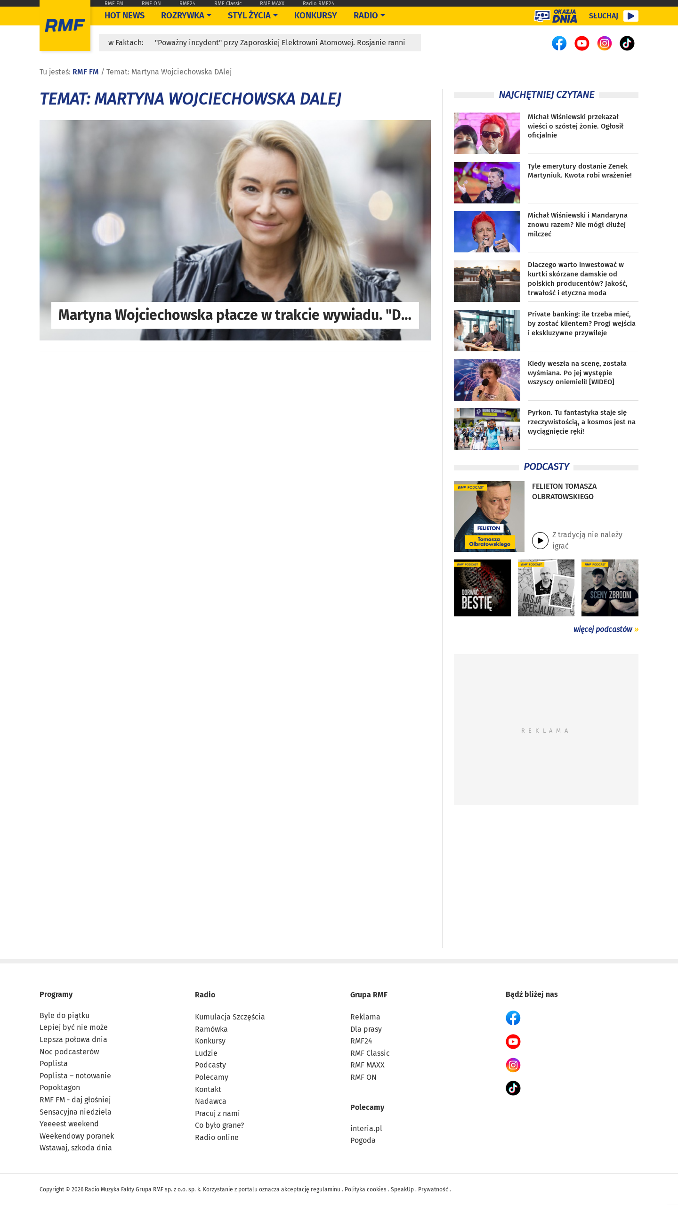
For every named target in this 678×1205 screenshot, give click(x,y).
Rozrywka (182, 15)
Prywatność (433, 1189)
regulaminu (325, 1189)
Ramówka (211, 1029)
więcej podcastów (602, 629)
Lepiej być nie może (74, 1027)
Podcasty (210, 1064)
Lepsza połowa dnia (73, 1039)
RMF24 (187, 3)
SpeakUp (402, 1189)
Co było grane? (219, 1125)
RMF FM (114, 3)
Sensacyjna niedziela (76, 1112)
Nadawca (210, 1101)
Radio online (217, 1137)
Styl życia (249, 15)
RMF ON (151, 3)
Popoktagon (60, 1087)
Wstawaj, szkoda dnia (76, 1147)
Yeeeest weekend (69, 1123)
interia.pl (366, 1128)
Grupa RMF (368, 994)
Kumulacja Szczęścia (230, 1016)
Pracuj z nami (217, 1113)
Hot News (125, 15)
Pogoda (363, 1140)
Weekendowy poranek (77, 1136)
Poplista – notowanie (75, 1075)
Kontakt (208, 1089)
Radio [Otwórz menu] (366, 15)
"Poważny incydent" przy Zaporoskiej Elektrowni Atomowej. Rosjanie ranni (280, 42)
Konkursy (315, 15)
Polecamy (211, 1077)
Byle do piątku (64, 1015)
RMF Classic (228, 3)
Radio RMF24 (318, 3)
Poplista (54, 1063)
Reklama (365, 1016)
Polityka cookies (366, 1189)
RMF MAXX (272, 3)
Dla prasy (366, 1029)
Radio (205, 994)
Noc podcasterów (69, 1051)
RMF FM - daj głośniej (75, 1099)
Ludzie (206, 1053)
